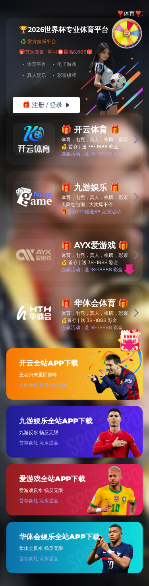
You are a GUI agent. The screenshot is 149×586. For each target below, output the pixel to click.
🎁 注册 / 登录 (46, 105)
